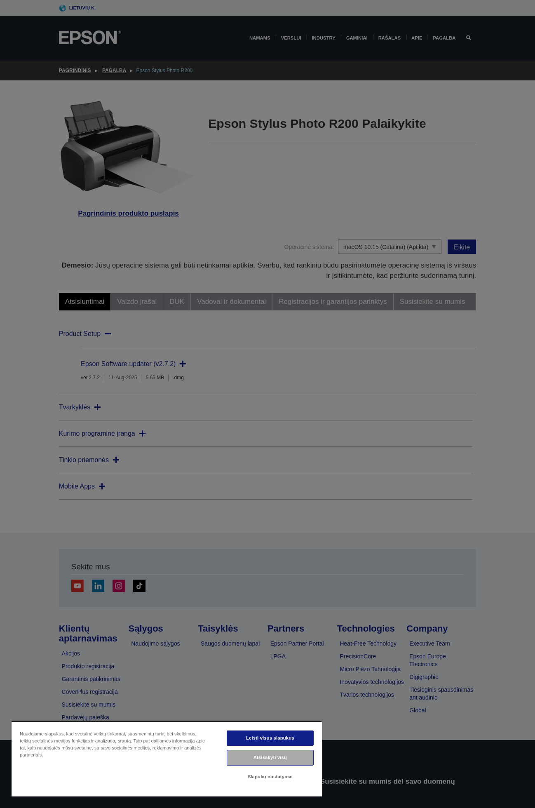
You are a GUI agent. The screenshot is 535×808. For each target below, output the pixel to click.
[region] (167, 758)
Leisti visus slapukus (270, 737)
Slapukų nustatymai (270, 776)
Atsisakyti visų (270, 757)
